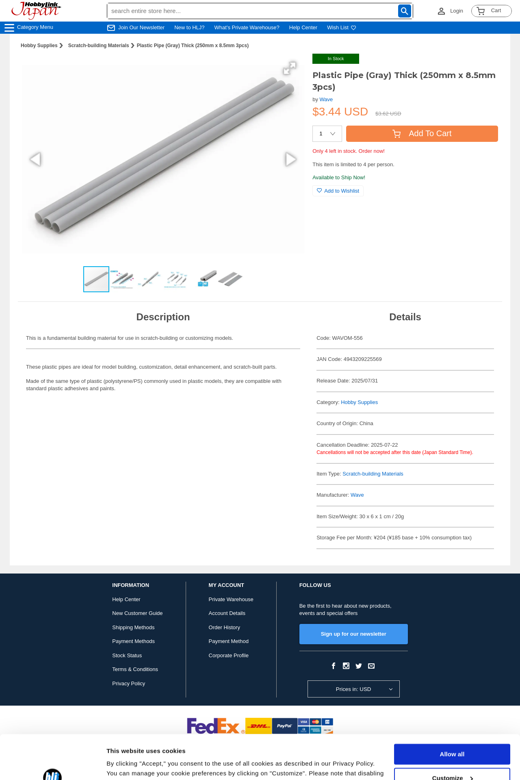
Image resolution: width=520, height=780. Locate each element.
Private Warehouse (231, 599)
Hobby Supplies (39, 45)
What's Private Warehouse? (247, 27)
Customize (452, 736)
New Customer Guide (137, 613)
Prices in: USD (353, 689)
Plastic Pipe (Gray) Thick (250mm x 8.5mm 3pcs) (193, 45)
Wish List (341, 27)
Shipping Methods (133, 627)
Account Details (227, 613)
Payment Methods (133, 641)
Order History (224, 627)
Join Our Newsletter (141, 27)
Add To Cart (421, 133)
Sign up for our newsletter (353, 634)
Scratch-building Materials (98, 45)
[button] (290, 68)
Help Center (303, 27)
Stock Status (127, 655)
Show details (125, 763)
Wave (326, 99)
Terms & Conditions (135, 669)
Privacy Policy (128, 683)
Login (456, 11)
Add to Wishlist (338, 191)
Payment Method (229, 641)
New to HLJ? (189, 27)
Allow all (452, 712)
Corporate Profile (229, 655)
